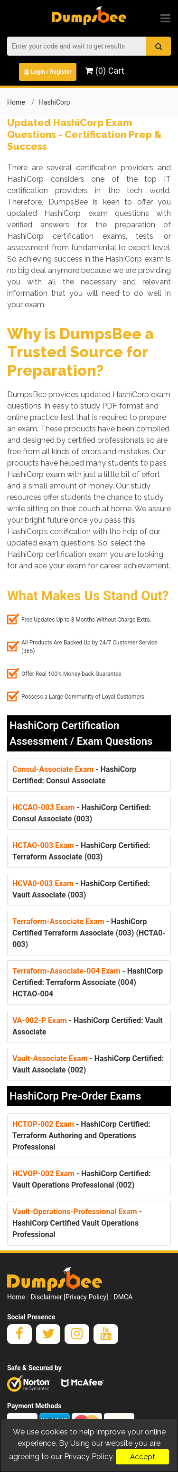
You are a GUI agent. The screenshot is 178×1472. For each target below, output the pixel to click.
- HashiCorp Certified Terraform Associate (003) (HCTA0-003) (89, 933)
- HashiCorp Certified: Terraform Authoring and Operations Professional (81, 1135)
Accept (142, 1457)
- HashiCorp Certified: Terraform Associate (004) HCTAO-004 (87, 982)
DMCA (122, 1297)
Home (16, 102)
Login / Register (48, 71)
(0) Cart (104, 71)
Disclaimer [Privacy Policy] (69, 1297)
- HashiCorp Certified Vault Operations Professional (77, 1223)
